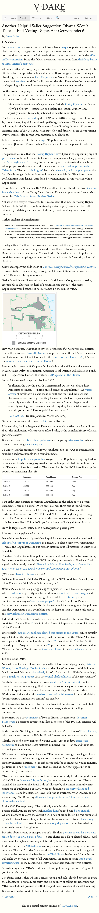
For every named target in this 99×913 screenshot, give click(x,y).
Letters (48, 18)
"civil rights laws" (17, 162)
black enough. (82, 810)
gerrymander (9, 158)
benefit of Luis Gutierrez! (67, 357)
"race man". (30, 767)
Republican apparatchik (31, 459)
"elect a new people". (42, 601)
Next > (92, 896)
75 (44, 421)
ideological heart (51, 649)
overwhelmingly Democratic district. (26, 613)
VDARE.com (69, 905)
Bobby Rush (37, 668)
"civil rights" (36, 170)
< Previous (8, 896)
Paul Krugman (43, 77)
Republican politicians (39, 440)
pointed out (14, 47)
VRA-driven (33, 846)
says (43, 140)
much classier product (21, 676)
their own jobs (33, 444)
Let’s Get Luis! (17, 416)
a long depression (59, 823)
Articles (23, 18)
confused (21, 81)
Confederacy (76, 649)
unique (65, 47)
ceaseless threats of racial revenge (54, 694)
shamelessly (38, 672)
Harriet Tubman (24, 574)
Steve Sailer (12, 36)
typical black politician (58, 676)
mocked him (50, 810)
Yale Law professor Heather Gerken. (35, 196)
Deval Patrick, (88, 731)
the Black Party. (55, 854)
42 (32, 623)
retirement (32, 717)
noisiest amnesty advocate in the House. (29, 361)
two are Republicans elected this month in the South (48, 632)
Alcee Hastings (20, 668)
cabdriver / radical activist (65, 682)
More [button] (89, 18)
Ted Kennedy (70, 597)
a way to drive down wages (72, 593)
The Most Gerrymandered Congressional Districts (69, 267)
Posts (13, 18)
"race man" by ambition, (34, 780)
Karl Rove (16, 593)
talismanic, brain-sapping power (73, 170)
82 (54, 641)
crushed (31, 118)
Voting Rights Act (74, 104)
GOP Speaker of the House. (63, 375)
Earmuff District (36, 353)
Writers (36, 18)
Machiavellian (76, 440)
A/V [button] (77, 18)
